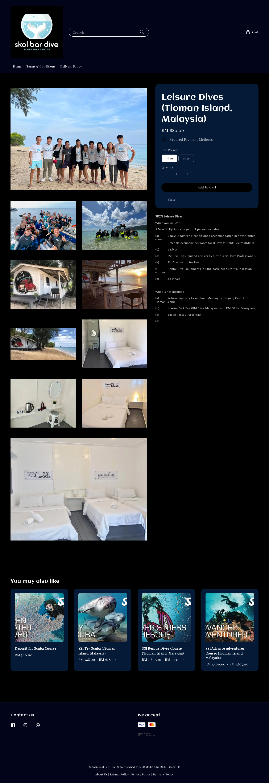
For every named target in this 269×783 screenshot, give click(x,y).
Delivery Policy (71, 66)
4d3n (186, 158)
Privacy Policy (141, 774)
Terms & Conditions (40, 66)
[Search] (142, 32)
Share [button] (169, 199)
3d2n (169, 158)
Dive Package (170, 150)
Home (17, 66)
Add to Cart (207, 187)
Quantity (167, 167)
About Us (101, 774)
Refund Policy (119, 774)
